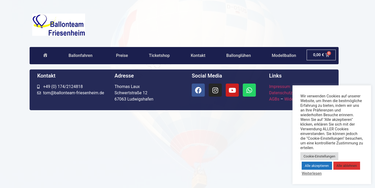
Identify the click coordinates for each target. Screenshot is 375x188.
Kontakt (198, 55)
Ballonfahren (82, 55)
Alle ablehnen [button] (347, 166)
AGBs (274, 99)
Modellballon (284, 55)
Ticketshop (159, 55)
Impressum (279, 86)
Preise (122, 55)
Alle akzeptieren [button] (317, 166)
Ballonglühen (238, 55)
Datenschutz (280, 92)
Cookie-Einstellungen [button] (319, 156)
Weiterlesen (312, 173)
